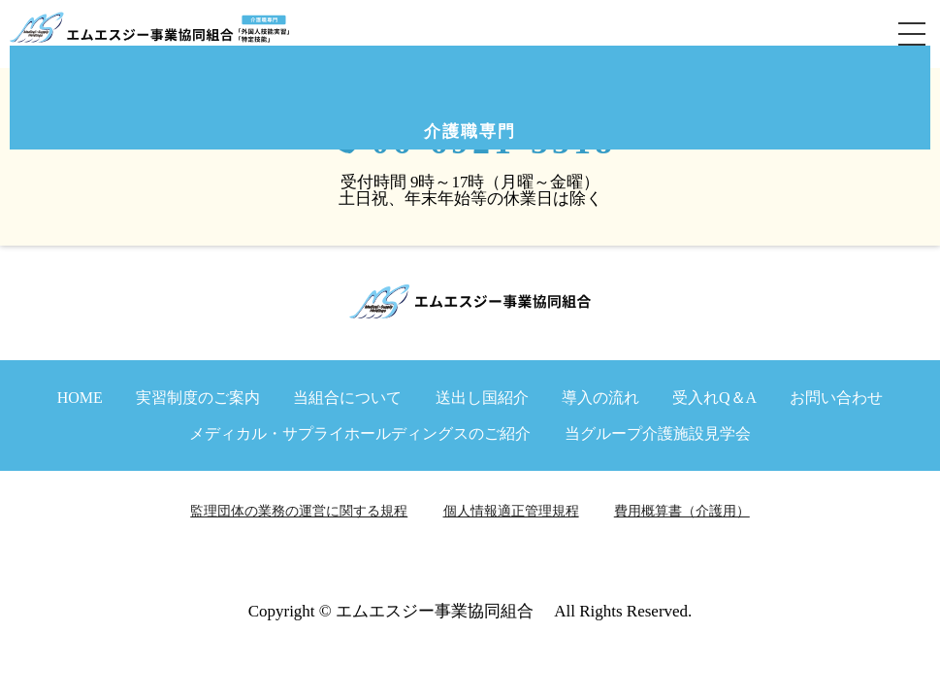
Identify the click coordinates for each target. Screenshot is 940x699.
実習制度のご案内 (198, 397)
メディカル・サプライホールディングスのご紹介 (360, 433)
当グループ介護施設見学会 (658, 433)
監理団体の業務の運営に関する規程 (298, 511)
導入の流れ (600, 397)
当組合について (347, 397)
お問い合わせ (836, 397)
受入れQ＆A (714, 397)
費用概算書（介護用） (682, 511)
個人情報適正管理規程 (511, 511)
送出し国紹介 (482, 397)
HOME (80, 397)
